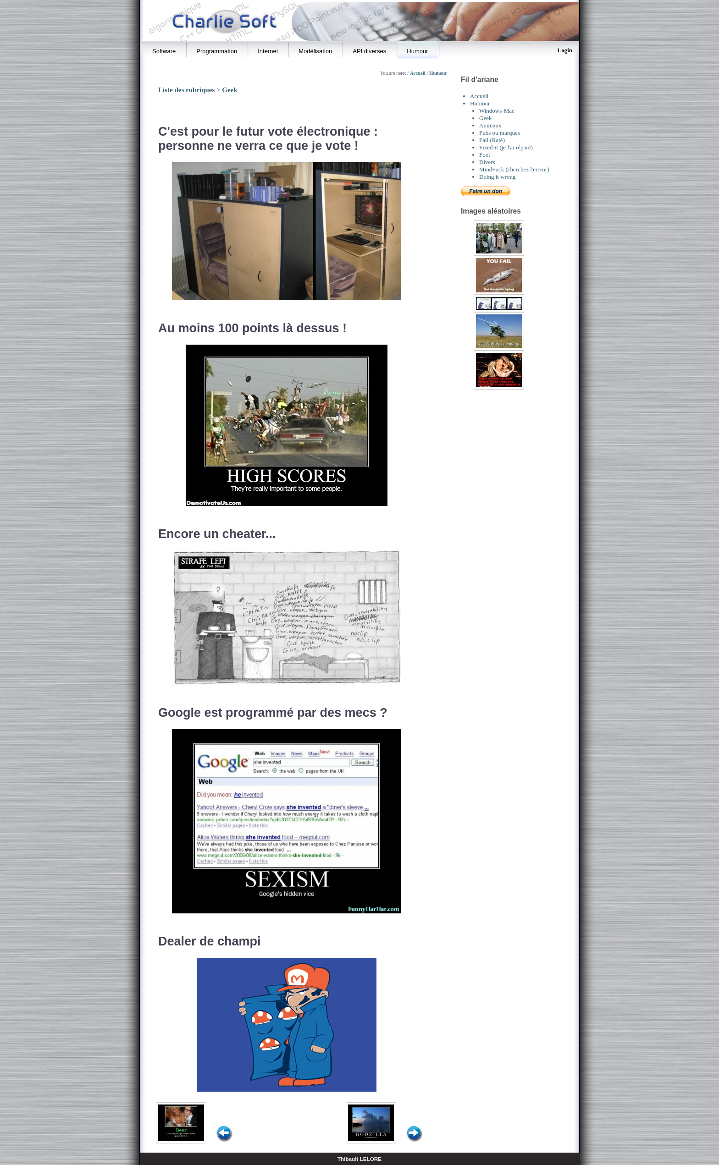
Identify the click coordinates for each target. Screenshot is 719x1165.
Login (564, 50)
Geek (229, 89)
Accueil (418, 73)
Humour (438, 73)
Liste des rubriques (186, 89)
